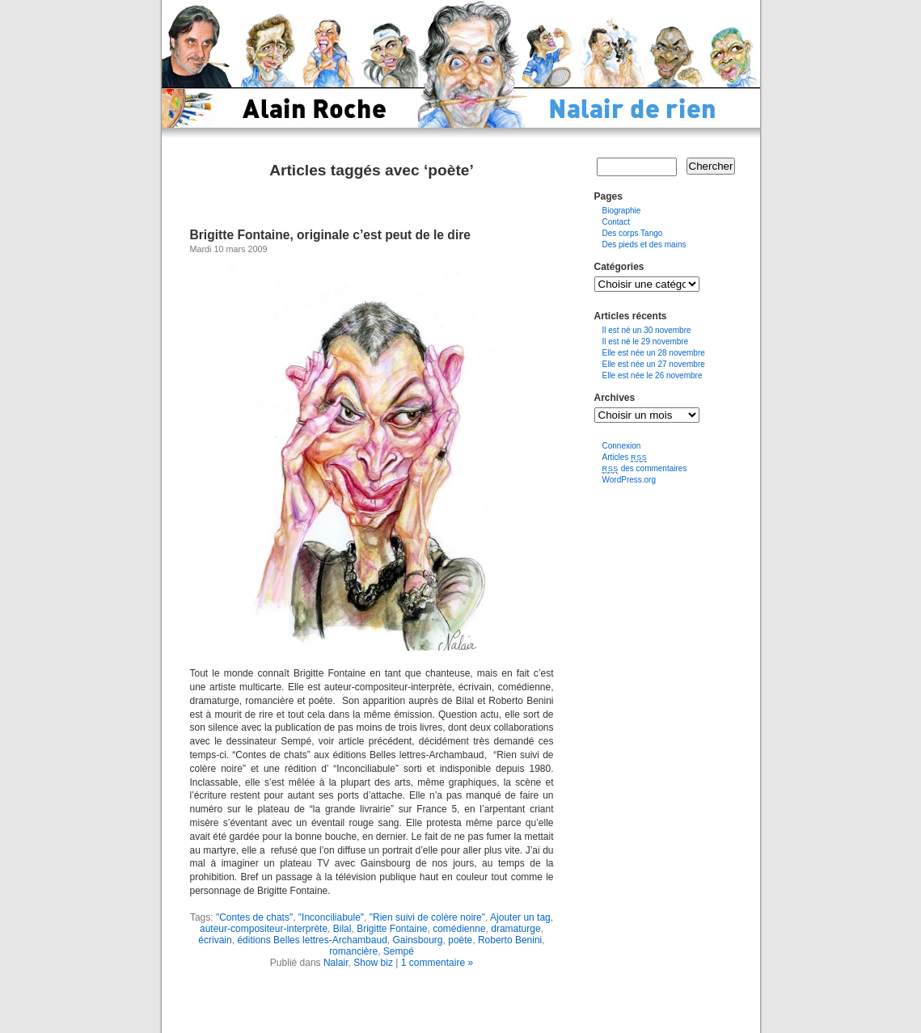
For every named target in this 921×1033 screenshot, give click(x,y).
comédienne (459, 928)
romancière (353, 951)
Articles (625, 457)
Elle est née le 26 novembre (652, 375)
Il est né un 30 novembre (646, 330)
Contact (616, 221)
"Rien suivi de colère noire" (427, 917)
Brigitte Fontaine (392, 928)
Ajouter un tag (520, 917)
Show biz (373, 962)
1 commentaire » (437, 962)
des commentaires (644, 468)
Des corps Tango (632, 233)
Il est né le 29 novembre (645, 341)
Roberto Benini (510, 940)
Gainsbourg (417, 940)
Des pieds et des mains (644, 244)
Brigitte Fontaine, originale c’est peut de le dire (330, 235)
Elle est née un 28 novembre (653, 352)
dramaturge (515, 928)
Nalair (336, 962)
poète (460, 940)
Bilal (342, 928)
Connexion (621, 445)
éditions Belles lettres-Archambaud (312, 940)
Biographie (621, 210)
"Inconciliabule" (331, 917)
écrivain (214, 940)
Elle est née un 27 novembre (653, 364)
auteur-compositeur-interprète (263, 928)
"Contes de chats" (254, 917)
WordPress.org (629, 479)
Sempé (398, 951)
